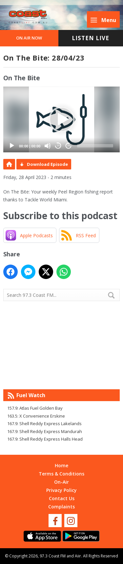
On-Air (61, 482)
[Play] (12, 145)
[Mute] (47, 145)
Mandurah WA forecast (61, 376)
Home (61, 465)
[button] (62, 119)
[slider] (95, 145)
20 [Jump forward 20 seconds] (68, 145)
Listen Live (90, 38)
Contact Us (61, 498)
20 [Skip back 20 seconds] (58, 145)
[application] (61, 119)
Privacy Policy (61, 490)
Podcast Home (9, 164)
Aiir (78, 556)
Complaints (61, 506)
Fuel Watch (30, 395)
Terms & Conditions (61, 474)
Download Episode (47, 164)
